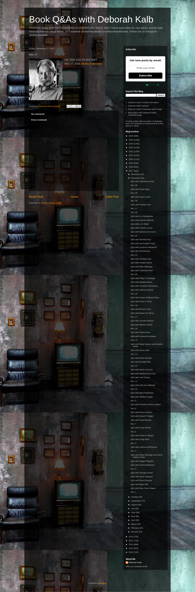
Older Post (112, 196)
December (136, 174)
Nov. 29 (134, 193)
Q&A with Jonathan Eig (141, 259)
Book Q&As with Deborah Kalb (91, 19)
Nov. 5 (133, 443)
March (134, 524)
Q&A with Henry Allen (140, 350)
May (133, 516)
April (133, 520)
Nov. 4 (133, 451)
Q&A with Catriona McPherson (144, 447)
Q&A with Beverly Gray (141, 309)
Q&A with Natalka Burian (141, 282)
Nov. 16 (134, 328)
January (135, 532)
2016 (131, 536)
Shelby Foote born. (91, 63)
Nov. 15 (134, 340)
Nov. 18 (134, 305)
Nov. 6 (133, 432)
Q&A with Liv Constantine (142, 216)
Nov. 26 (134, 212)
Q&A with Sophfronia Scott (142, 181)
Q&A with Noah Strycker (141, 358)
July (133, 508)
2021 (131, 155)
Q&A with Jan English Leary (143, 243)
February (135, 528)
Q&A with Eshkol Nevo (140, 332)
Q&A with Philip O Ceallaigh (143, 278)
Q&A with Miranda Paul (141, 239)
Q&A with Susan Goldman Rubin (145, 297)
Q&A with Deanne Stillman (142, 220)
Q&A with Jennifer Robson (142, 321)
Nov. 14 (134, 354)
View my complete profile (137, 566)
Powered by (145, 85)
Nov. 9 (133, 401)
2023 (131, 147)
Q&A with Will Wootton (140, 251)
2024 (131, 144)
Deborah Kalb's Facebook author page (145, 109)
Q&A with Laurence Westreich (144, 247)
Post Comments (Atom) (51, 203)
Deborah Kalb (135, 562)
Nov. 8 (133, 408)
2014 (131, 544)
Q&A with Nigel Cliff (139, 484)
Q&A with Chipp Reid (140, 439)
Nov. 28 (134, 201)
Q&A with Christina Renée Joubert (146, 404)
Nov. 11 (134, 381)
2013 (131, 548)
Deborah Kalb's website (138, 106)
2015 (131, 540)
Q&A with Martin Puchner (142, 369)
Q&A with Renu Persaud (141, 480)
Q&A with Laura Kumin (141, 197)
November (136, 178)
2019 (131, 163)
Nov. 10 (134, 389)
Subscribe (145, 75)
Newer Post (36, 196)
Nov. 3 (133, 469)
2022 (131, 151)
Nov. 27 (134, 208)
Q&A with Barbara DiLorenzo (143, 232)
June (133, 512)
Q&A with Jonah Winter (141, 428)
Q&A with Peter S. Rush (141, 301)
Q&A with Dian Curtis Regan (143, 488)
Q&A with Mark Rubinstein (142, 393)
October (135, 497)
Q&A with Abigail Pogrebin (142, 461)
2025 (131, 140)
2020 (131, 159)
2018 (131, 167)
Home (74, 196)
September (136, 501)
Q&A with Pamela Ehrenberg (143, 336)
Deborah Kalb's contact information (143, 102)
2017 (131, 171)
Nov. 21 (134, 255)
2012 (131, 552)
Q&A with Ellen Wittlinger (141, 267)
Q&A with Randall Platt (141, 362)
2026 (131, 136)
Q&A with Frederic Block (141, 263)
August (134, 505)
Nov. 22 (134, 236)
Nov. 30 (134, 185)
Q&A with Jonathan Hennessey (144, 286)
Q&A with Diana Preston (141, 412)
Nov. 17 (134, 317)
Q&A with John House (140, 377)
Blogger (102, 583)
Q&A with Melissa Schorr (141, 325)
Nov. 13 (134, 366)
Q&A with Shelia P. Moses (142, 435)
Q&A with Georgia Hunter (142, 473)
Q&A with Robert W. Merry (142, 313)
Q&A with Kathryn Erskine (142, 290)
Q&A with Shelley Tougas (142, 397)
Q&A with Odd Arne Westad (143, 385)
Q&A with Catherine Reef (142, 270)
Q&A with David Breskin (141, 420)
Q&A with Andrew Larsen (141, 228)
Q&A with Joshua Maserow (142, 465)
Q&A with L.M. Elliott (140, 224)
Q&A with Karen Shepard (142, 476)
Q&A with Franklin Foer (141, 204)
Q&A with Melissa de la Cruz (143, 373)
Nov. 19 (134, 294)
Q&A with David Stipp (140, 189)
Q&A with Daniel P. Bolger (142, 416)
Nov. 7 (133, 424)
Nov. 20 (134, 274)
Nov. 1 (133, 492)
